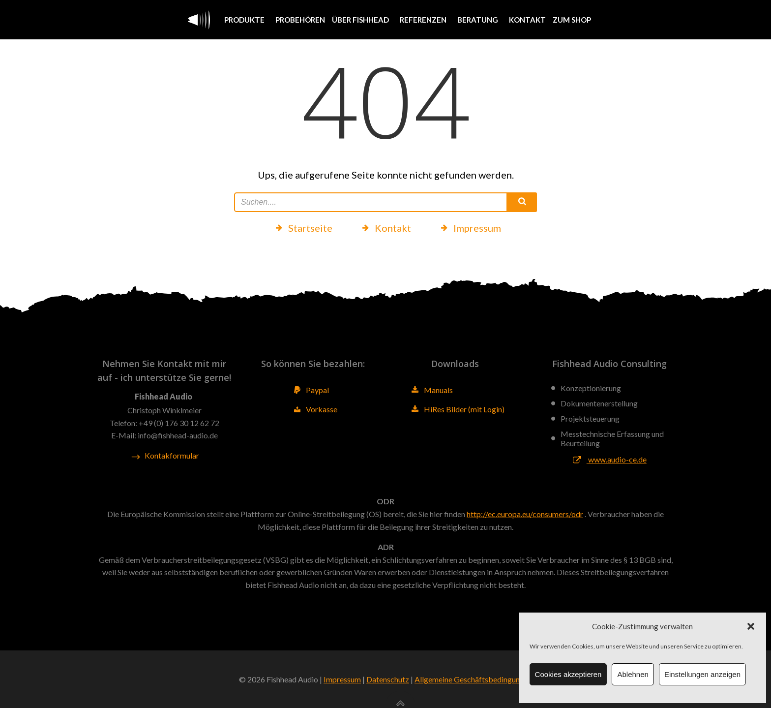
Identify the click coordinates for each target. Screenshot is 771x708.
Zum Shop (572, 19)
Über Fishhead (362, 19)
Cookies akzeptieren (568, 674)
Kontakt (527, 19)
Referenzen (425, 19)
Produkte (246, 19)
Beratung (479, 19)
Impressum (342, 679)
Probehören (300, 19)
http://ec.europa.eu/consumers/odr (525, 514)
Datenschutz (387, 679)
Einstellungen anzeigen (702, 674)
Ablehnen (632, 674)
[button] (751, 626)
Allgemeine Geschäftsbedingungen (473, 679)
